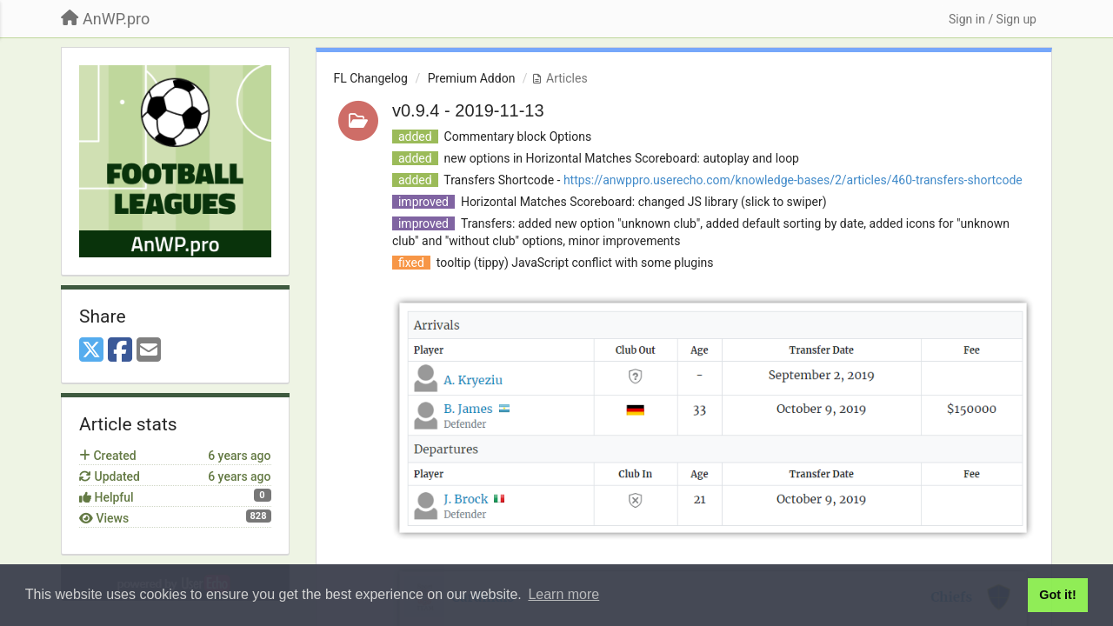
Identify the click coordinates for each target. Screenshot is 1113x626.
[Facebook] (120, 351)
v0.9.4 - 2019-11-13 (468, 110)
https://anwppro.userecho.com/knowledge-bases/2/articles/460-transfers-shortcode (793, 180)
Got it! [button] (1057, 595)
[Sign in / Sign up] (992, 19)
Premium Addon (472, 78)
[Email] (149, 351)
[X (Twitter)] (91, 351)
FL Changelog (371, 78)
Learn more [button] (563, 594)
